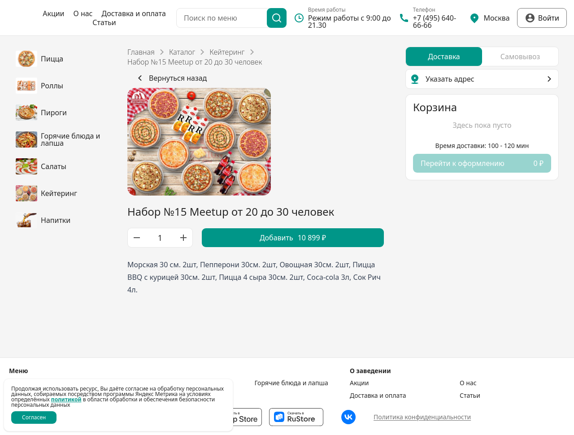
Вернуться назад (171, 78)
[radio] (444, 56)
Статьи (104, 22)
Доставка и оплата (134, 13)
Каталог (182, 52)
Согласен (34, 417)
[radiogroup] (482, 56)
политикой (66, 399)
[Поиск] (277, 18)
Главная (141, 52)
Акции (53, 13)
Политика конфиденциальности (422, 417)
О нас (83, 13)
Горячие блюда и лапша (291, 383)
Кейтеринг (226, 52)
